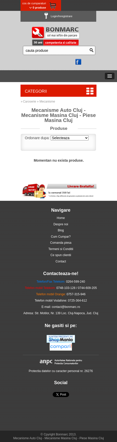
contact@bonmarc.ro (66, 307)
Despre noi (60, 224)
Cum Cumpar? (61, 236)
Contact (60, 261)
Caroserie (29, 101)
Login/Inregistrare (58, 16)
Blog (61, 230)
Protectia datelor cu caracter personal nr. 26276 (61, 371)
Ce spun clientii (60, 255)
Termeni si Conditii (60, 249)
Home (61, 218)
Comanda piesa (60, 242)
